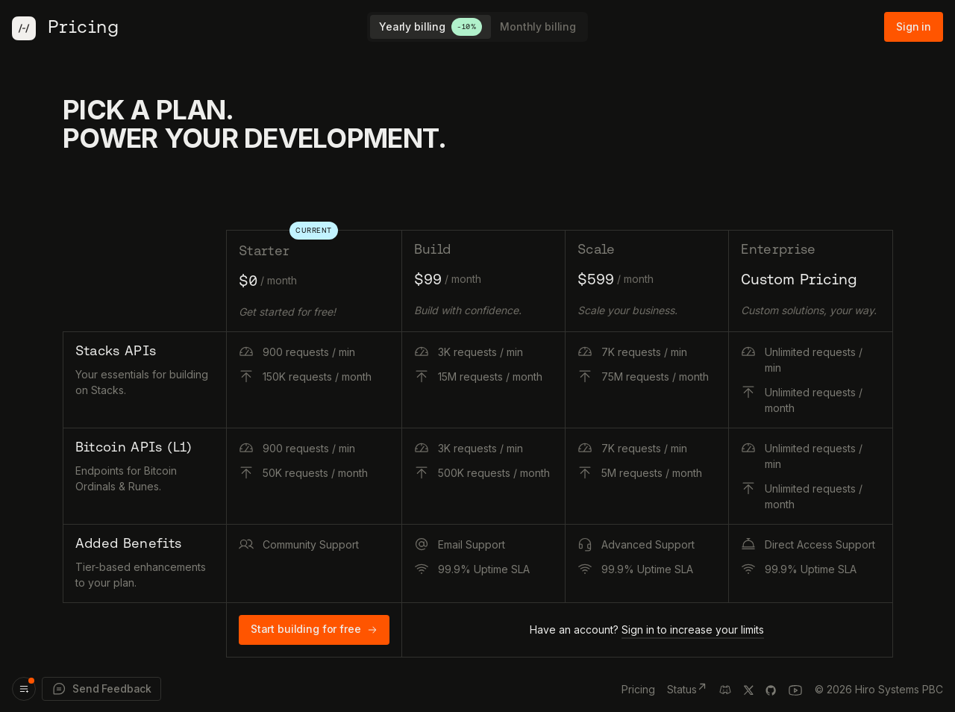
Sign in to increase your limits (692, 629)
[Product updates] (24, 689)
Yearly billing (430, 27)
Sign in (913, 26)
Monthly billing (538, 26)
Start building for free (314, 628)
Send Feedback (101, 688)
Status (687, 688)
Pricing (638, 689)
